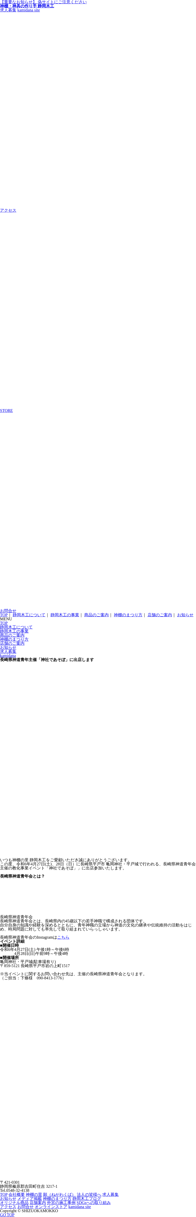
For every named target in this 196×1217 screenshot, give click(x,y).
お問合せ (25, 1207)
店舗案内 (38, 1202)
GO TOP (7, 1215)
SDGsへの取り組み (94, 1202)
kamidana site (28, 10)
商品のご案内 (96, 615)
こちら (63, 937)
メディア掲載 (29, 1198)
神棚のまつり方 (128, 615)
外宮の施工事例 (61, 1202)
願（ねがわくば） (59, 1194)
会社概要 (16, 1194)
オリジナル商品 (14, 1202)
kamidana (8, 655)
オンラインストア (51, 1207)
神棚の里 (34, 1194)
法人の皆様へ (89, 1194)
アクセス (8, 1207)
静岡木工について (29, 615)
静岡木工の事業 (65, 615)
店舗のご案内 (160, 615)
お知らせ (185, 615)
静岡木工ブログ (86, 1198)
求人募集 (8, 10)
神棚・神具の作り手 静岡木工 (27, 6)
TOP (4, 615)
